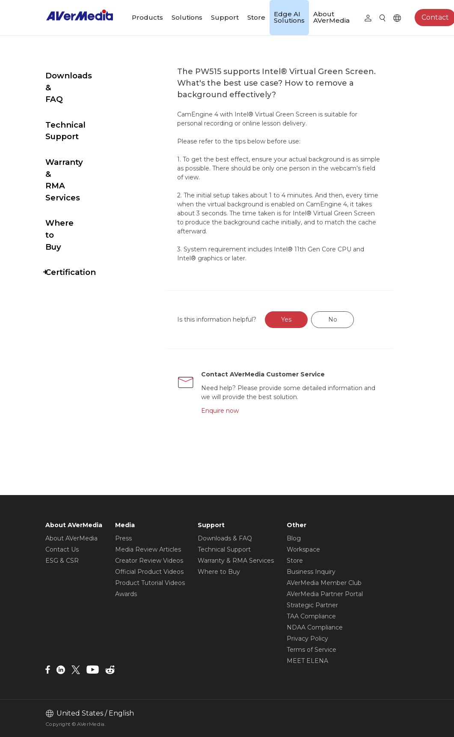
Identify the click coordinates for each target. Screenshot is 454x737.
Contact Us (62, 549)
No (352, 319)
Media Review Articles (148, 549)
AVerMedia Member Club (324, 583)
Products (147, 17)
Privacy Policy (307, 638)
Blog (294, 538)
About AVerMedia (331, 17)
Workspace (303, 549)
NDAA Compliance (315, 627)
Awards (126, 594)
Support (225, 17)
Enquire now (239, 411)
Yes (306, 319)
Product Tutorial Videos (150, 583)
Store (256, 17)
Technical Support (83, 101)
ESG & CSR (62, 560)
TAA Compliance (311, 616)
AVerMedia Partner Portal (325, 594)
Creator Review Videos (149, 560)
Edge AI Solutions (289, 17)
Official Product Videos (149, 572)
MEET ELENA (307, 661)
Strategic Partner (312, 605)
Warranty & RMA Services (79, 132)
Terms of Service (311, 649)
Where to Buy (73, 164)
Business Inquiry (311, 572)
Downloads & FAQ (82, 76)
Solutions (187, 17)
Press (123, 538)
